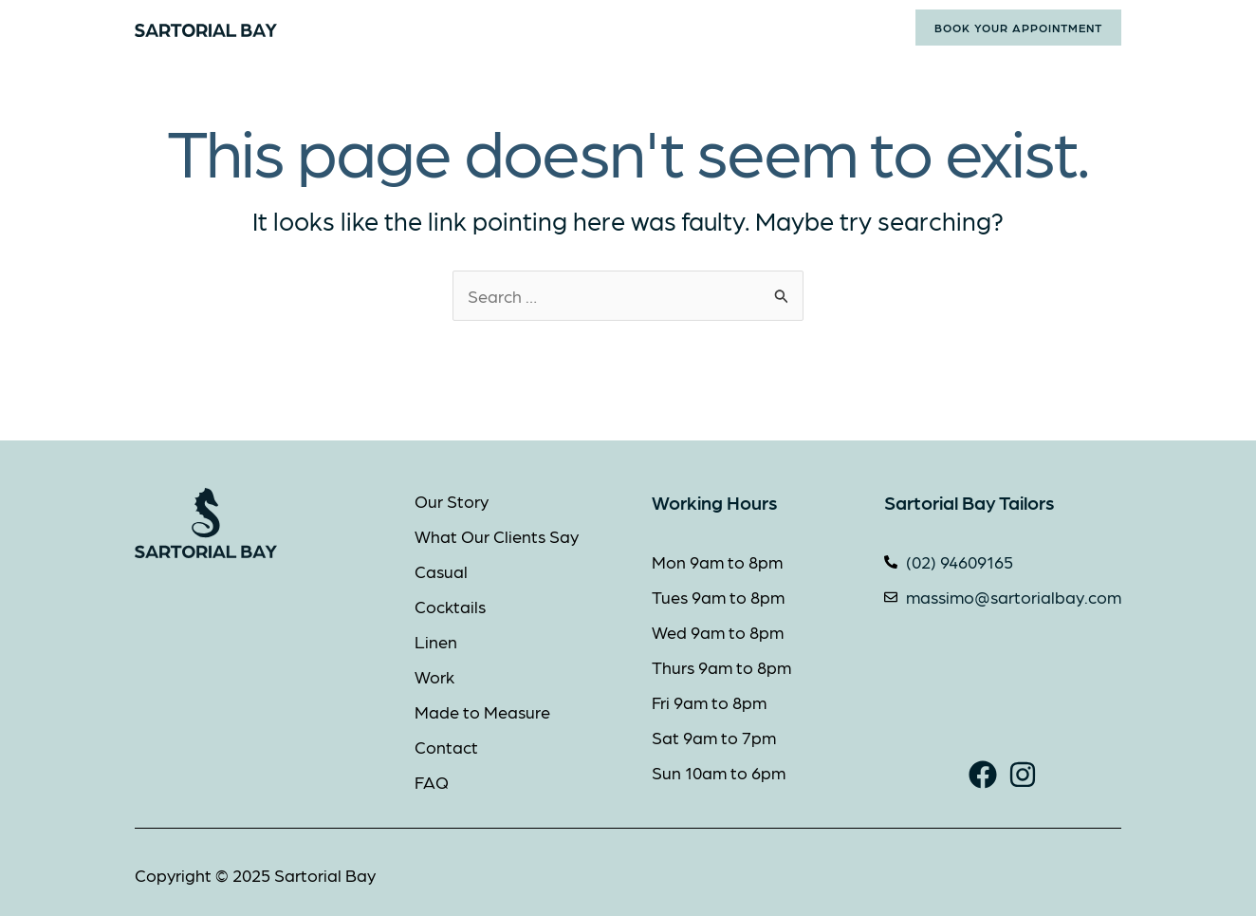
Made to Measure (681, 27)
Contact (804, 27)
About (458, 27)
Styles (553, 27)
